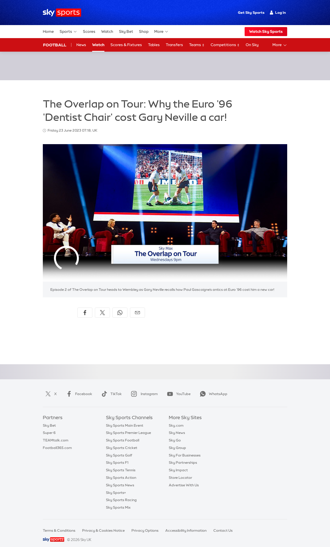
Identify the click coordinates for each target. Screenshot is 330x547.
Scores (89, 31)
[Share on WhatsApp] (119, 307)
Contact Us (223, 524)
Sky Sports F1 (117, 456)
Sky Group (177, 441)
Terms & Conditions (59, 524)
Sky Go (175, 434)
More (161, 32)
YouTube (178, 388)
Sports (68, 32)
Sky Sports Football (122, 434)
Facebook (78, 388)
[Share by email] (137, 307)
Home (48, 31)
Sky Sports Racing (121, 494)
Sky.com (176, 419)
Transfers (174, 45)
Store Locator (180, 471)
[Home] (62, 13)
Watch (107, 31)
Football (54, 45)
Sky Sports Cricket (121, 441)
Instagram (143, 388)
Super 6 (49, 426)
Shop (143, 31)
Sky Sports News (120, 479)
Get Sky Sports (251, 12)
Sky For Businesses (185, 449)
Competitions (225, 45)
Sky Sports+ (116, 486)
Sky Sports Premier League (128, 426)
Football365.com (57, 441)
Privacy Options (144, 524)
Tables (154, 45)
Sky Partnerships (183, 456)
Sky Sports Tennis (120, 464)
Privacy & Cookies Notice (103, 524)
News (81, 45)
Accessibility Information (186, 524)
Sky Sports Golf (119, 449)
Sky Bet (126, 31)
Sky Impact (178, 464)
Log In (278, 13)
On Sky (252, 45)
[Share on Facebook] (84, 307)
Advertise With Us (184, 479)
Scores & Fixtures (126, 45)
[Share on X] (102, 307)
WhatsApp (212, 388)
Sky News (177, 426)
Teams (197, 45)
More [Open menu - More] (279, 45)
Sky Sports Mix (118, 501)
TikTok (110, 388)
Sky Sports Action (121, 471)
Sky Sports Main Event (124, 419)
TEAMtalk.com (55, 434)
